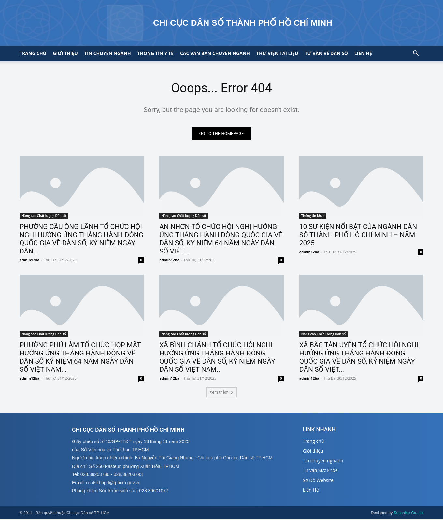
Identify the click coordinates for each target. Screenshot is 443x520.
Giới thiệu (65, 53)
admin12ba (29, 260)
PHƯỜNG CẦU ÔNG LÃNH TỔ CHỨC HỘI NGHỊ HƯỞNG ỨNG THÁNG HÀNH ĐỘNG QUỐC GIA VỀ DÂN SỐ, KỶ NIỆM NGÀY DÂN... (81, 240)
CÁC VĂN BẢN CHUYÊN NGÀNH (215, 53)
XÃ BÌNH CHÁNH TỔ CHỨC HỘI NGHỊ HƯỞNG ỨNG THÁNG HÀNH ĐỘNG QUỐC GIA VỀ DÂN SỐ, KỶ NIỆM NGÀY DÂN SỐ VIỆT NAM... (217, 357)
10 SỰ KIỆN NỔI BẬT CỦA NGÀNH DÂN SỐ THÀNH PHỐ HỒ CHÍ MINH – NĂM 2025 (358, 236)
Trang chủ (33, 53)
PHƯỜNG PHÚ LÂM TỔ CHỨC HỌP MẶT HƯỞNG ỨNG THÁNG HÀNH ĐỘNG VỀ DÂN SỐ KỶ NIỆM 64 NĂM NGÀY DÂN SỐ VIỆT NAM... (80, 357)
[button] (415, 54)
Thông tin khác (312, 216)
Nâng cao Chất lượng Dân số (43, 216)
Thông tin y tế (155, 53)
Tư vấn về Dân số (326, 53)
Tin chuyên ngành (107, 53)
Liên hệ (363, 53)
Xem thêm (221, 393)
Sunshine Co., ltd (408, 514)
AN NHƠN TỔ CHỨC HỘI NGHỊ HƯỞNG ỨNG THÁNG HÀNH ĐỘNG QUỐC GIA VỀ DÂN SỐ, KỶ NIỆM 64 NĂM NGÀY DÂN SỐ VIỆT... (220, 240)
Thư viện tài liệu (277, 53)
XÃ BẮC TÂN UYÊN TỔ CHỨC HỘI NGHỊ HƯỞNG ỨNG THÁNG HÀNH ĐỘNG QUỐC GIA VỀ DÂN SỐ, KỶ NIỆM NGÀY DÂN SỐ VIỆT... (358, 357)
